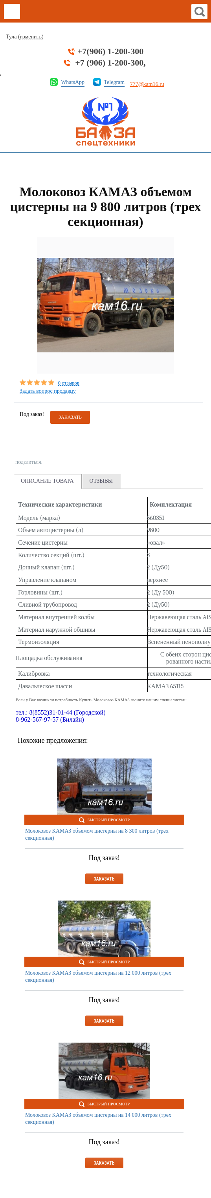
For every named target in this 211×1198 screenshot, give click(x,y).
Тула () (25, 37)
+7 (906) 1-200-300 (109, 62)
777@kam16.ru (147, 84)
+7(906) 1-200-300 (110, 51)
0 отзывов (68, 383)
